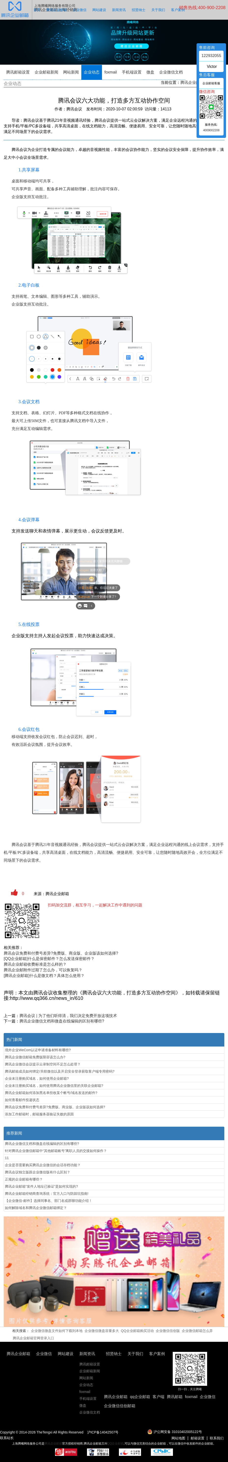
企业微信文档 (171, 72)
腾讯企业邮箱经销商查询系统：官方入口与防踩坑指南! (46, 1194)
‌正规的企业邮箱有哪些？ (24, 1179)
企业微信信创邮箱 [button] (119, 1406)
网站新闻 (71, 72)
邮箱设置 (197, 1438)
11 (7, 1158)
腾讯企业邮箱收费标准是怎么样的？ (35, 964)
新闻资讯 (119, 10)
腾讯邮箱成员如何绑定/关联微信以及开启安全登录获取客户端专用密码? (59, 1071)
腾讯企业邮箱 (56, 10)
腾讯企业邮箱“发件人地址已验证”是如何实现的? (41, 1186)
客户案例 (178, 10)
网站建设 (99, 10)
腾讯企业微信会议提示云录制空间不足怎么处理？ (43, 1064)
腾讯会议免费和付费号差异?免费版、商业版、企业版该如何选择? (61, 953)
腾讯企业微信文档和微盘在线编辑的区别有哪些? (61, 1021)
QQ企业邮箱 (115, 1443)
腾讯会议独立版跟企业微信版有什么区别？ (37, 1172)
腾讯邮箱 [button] (175, 1397)
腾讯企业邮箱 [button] (116, 1397)
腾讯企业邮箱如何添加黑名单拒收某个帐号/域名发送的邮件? (51, 1093)
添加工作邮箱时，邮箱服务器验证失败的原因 (39, 1114)
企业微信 (79, 10)
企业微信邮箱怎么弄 (197, 1331)
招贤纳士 (138, 10)
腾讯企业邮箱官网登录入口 (33, 1338)
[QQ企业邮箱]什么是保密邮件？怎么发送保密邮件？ (49, 959)
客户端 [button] (158, 1397)
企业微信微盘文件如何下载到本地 (57, 1331)
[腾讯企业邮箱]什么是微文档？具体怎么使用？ (44, 976)
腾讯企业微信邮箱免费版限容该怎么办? (35, 1057)
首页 (36, 10)
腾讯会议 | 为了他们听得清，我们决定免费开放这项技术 (68, 1016)
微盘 (150, 72)
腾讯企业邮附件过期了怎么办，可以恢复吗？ (43, 970)
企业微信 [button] (207, 1397)
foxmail (110, 72)
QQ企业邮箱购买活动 (137, 1331)
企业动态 (92, 72)
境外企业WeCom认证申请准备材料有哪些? (38, 1050)
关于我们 (158, 10)
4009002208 (211, 130)
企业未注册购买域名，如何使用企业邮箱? (37, 1078)
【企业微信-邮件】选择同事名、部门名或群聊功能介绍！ (48, 1201)
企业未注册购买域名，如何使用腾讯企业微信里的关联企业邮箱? (54, 1086)
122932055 (211, 56)
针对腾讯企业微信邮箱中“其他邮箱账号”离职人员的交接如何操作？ (56, 1151)
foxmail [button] (191, 1397)
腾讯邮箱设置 (18, 72)
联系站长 (7, 1438)
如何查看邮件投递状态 (22, 1100)
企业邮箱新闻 (46, 72)
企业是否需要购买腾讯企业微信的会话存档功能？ (43, 1165)
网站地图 (178, 1438)
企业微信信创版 (168, 1331)
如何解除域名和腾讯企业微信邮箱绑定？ (36, 1208)
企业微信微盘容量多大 (102, 1331)
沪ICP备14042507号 (103, 1432)
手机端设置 (132, 72)
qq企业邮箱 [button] (140, 1397)
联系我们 (217, 1438)
